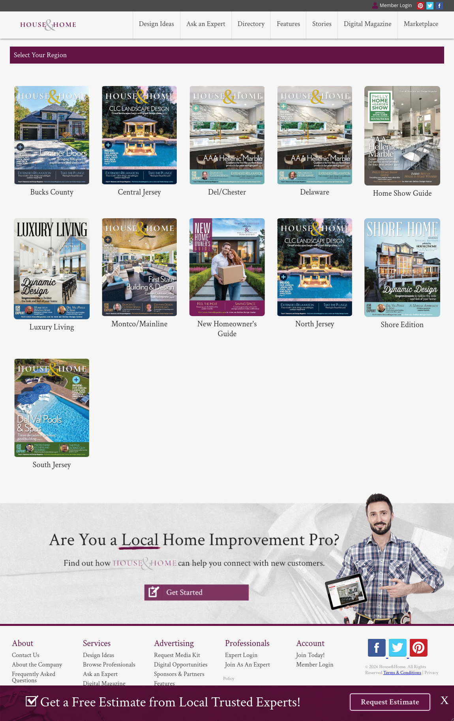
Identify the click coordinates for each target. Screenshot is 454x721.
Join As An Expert (247, 665)
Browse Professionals (109, 665)
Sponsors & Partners (179, 674)
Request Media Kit (177, 655)
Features (164, 684)
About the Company (37, 665)
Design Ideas (98, 655)
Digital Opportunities (180, 665)
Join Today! (310, 655)
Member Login (315, 665)
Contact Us (25, 655)
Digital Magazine (104, 684)
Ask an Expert (100, 674)
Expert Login (241, 655)
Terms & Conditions (402, 673)
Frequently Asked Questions (33, 677)
